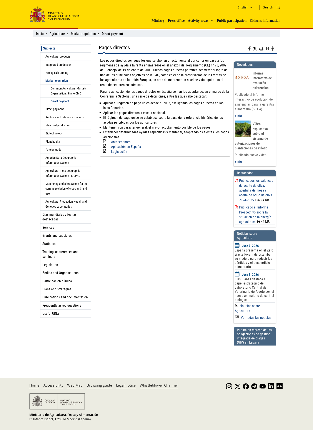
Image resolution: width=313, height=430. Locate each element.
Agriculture (57, 34)
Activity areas (198, 20)
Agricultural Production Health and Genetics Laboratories (66, 204)
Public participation (231, 20)
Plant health (52, 141)
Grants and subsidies (57, 235)
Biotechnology (54, 133)
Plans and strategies (56, 289)
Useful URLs (50, 313)
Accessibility (53, 385)
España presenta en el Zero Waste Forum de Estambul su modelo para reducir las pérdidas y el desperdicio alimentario (254, 258)
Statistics (48, 244)
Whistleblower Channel (159, 385)
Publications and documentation (65, 297)
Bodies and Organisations (60, 273)
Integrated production (58, 64)
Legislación (119, 152)
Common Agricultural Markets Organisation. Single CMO (69, 91)
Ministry (158, 20)
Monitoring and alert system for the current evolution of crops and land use (66, 188)
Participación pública (57, 281)
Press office (176, 20)
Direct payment (60, 101)
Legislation (50, 265)
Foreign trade (53, 149)
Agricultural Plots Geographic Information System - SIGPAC (62, 173)
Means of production (57, 125)
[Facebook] (250, 49)
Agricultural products (57, 56)
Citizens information (265, 20)
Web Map (75, 385)
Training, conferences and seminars (60, 254)
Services (48, 227)
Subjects (49, 48)
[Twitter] (256, 48)
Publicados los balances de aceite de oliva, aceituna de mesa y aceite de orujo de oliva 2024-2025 (256, 190)
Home (34, 385)
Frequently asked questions (61, 305)
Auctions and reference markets (64, 117)
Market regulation (83, 34)
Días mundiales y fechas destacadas (59, 216)
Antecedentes (120, 142)
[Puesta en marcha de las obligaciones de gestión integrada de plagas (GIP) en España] (255, 357)
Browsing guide (99, 385)
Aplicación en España (126, 147)
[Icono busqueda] (278, 7)
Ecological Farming (56, 72)
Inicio (40, 34)
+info (238, 116)
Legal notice (126, 385)
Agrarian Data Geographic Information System (60, 160)
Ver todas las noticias (253, 318)
